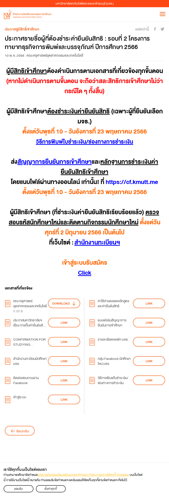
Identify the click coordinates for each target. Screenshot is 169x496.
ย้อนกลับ (22, 431)
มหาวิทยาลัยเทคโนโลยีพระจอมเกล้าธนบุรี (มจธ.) (85, 3)
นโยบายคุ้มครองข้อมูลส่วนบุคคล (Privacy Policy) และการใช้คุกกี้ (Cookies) (83, 475)
